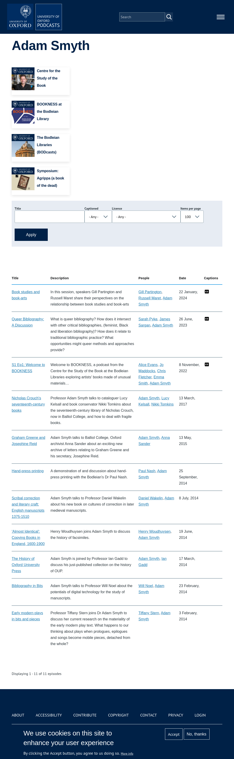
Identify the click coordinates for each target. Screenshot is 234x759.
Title (18, 208)
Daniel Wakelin (150, 498)
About (18, 715)
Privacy (175, 715)
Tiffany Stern (148, 613)
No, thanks (196, 734)
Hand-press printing (28, 471)
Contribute (85, 715)
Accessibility (49, 715)
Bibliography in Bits (27, 586)
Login (200, 715)
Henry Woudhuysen (154, 531)
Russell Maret (149, 298)
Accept (174, 734)
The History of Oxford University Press (26, 565)
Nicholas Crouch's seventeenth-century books (28, 404)
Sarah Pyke (147, 319)
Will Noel (145, 586)
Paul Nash (146, 471)
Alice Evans (148, 365)
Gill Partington (150, 292)
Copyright (118, 715)
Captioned (91, 208)
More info (127, 753)
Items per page (191, 208)
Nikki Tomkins (162, 404)
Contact (148, 715)
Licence (117, 208)
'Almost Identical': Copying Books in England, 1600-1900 (28, 538)
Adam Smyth (162, 325)
